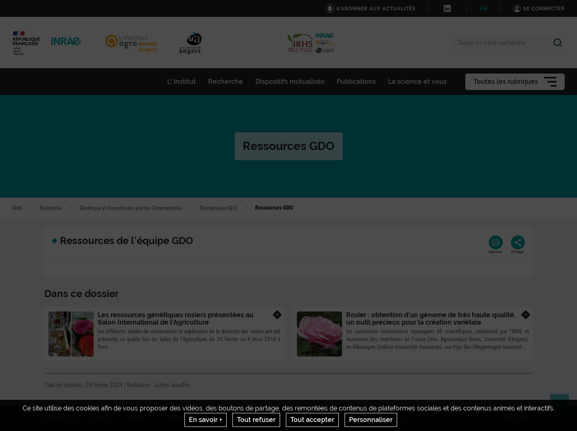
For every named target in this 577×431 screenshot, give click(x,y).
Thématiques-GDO (218, 208)
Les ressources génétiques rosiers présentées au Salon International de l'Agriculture (175, 318)
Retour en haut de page (563, 407)
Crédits (174, 418)
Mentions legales (222, 418)
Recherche (51, 208)
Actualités (97, 418)
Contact (137, 418)
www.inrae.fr (518, 418)
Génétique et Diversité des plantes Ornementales (130, 208)
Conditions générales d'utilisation (300, 418)
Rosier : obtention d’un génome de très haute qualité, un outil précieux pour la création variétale (431, 318)
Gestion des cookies (383, 418)
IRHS (17, 208)
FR (483, 8)
